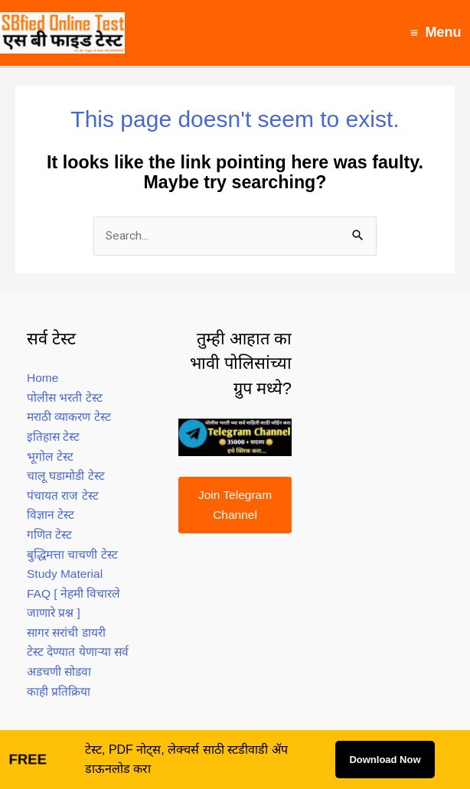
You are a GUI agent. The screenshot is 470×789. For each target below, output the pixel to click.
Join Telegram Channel (235, 504)
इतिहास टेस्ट (53, 436)
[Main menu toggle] (435, 32)
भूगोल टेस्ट (50, 456)
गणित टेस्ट (49, 534)
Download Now (384, 759)
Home (42, 377)
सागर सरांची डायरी (66, 632)
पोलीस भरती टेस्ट (65, 397)
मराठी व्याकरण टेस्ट (69, 416)
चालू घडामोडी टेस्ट (66, 475)
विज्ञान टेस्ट (50, 514)
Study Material (65, 573)
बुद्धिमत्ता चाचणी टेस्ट (72, 554)
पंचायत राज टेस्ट (63, 495)
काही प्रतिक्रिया (58, 691)
